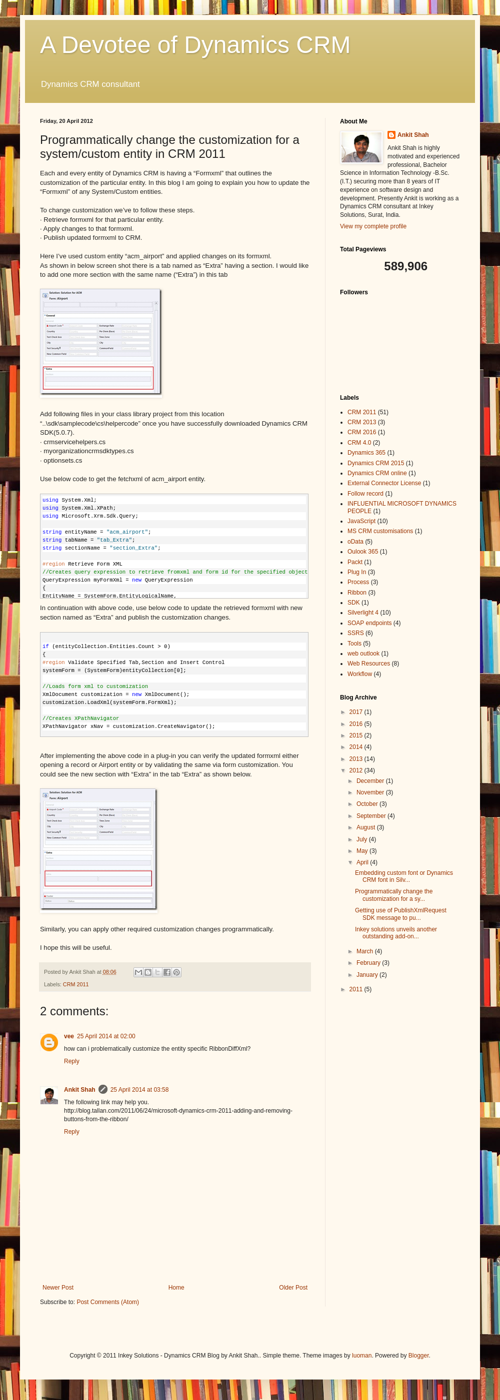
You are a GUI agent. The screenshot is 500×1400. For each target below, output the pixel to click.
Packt (355, 562)
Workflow (360, 674)
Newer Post (58, 1287)
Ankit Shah (80, 1089)
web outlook (364, 653)
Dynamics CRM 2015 (376, 463)
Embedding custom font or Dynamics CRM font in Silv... (404, 876)
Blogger (418, 1355)
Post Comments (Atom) (107, 1302)
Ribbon (357, 592)
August (366, 827)
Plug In (357, 572)
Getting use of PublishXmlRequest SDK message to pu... (400, 914)
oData (356, 541)
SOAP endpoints (370, 623)
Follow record (366, 493)
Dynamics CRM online (377, 473)
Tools (355, 643)
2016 (357, 723)
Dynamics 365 (367, 452)
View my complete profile (373, 226)
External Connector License (384, 483)
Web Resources (369, 663)
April (363, 862)
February (369, 962)
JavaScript (362, 521)
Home (176, 1287)
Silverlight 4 (363, 612)
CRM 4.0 (359, 442)
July (362, 839)
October (368, 803)
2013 (357, 758)
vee (69, 1036)
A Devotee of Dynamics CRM (195, 44)
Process (358, 582)
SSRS (356, 633)
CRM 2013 (362, 422)
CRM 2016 (362, 432)
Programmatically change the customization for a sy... (393, 895)
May (363, 850)
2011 (357, 989)
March (365, 951)
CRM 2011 (76, 984)
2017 (357, 711)
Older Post (293, 1287)
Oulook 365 (363, 551)
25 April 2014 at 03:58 (139, 1089)
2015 (357, 735)
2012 (357, 770)
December (371, 780)
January (368, 974)
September (372, 815)
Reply (72, 1061)
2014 (357, 746)
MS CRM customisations (380, 531)
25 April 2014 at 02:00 (106, 1036)
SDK (354, 602)
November (371, 792)
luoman (362, 1355)
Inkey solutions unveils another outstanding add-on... (396, 933)
